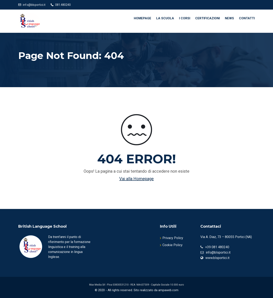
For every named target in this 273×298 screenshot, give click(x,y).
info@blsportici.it (34, 4)
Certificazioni (207, 18)
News (229, 18)
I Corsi (184, 18)
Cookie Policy (172, 245)
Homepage (142, 18)
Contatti (247, 18)
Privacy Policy (172, 238)
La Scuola (165, 18)
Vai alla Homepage (136, 178)
